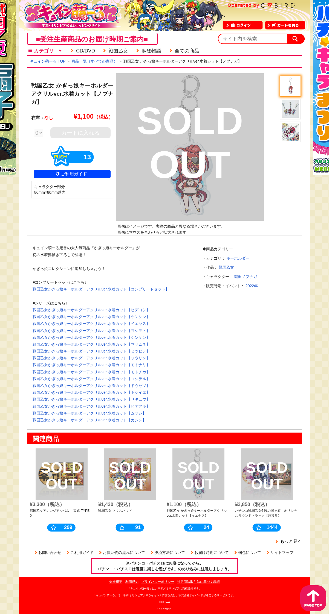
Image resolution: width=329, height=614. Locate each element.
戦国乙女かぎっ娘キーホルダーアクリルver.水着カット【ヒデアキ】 (91, 406)
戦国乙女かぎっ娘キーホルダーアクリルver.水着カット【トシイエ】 (91, 392)
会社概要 (115, 582)
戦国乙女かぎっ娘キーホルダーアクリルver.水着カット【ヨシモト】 (91, 330)
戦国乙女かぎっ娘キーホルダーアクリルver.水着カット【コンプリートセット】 (101, 289)
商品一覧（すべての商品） (94, 61)
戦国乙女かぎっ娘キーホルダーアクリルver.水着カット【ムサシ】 (89, 413)
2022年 (252, 286)
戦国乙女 (226, 267)
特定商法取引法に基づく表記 (198, 582)
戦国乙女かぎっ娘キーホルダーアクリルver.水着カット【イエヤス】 (91, 323)
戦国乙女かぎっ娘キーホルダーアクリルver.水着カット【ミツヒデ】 (91, 351)
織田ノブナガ (245, 276)
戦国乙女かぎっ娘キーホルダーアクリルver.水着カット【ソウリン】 (91, 358)
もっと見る (291, 541)
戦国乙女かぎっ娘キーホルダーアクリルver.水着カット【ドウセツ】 (91, 385)
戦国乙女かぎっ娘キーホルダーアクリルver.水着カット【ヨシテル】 (91, 379)
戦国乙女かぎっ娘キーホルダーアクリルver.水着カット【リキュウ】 (91, 399)
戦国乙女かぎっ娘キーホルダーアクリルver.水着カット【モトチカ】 (91, 372)
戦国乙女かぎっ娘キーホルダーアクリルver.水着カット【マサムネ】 (91, 344)
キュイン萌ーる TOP (47, 61)
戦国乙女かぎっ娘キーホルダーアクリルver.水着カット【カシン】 (89, 420)
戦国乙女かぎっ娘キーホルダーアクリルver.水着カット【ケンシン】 (91, 317)
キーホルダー (237, 258)
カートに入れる (80, 133)
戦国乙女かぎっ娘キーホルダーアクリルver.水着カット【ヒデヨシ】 (91, 310)
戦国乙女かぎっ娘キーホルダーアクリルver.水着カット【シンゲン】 (91, 337)
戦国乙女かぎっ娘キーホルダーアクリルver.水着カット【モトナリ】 (91, 365)
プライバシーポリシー (157, 582)
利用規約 (131, 582)
